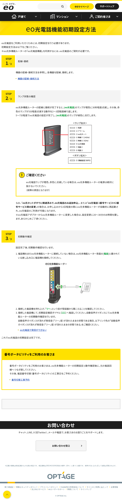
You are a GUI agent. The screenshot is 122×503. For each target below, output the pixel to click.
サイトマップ (86, 489)
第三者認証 (9, 487)
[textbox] (52, 6)
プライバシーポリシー (49, 487)
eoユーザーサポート (56, 489)
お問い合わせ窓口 (61, 445)
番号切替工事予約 (21, 379)
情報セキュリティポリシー (27, 487)
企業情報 (114, 487)
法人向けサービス (39, 489)
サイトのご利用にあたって (97, 487)
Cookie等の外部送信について (72, 487)
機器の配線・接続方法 (29, 78)
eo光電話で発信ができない (33, 329)
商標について (72, 489)
